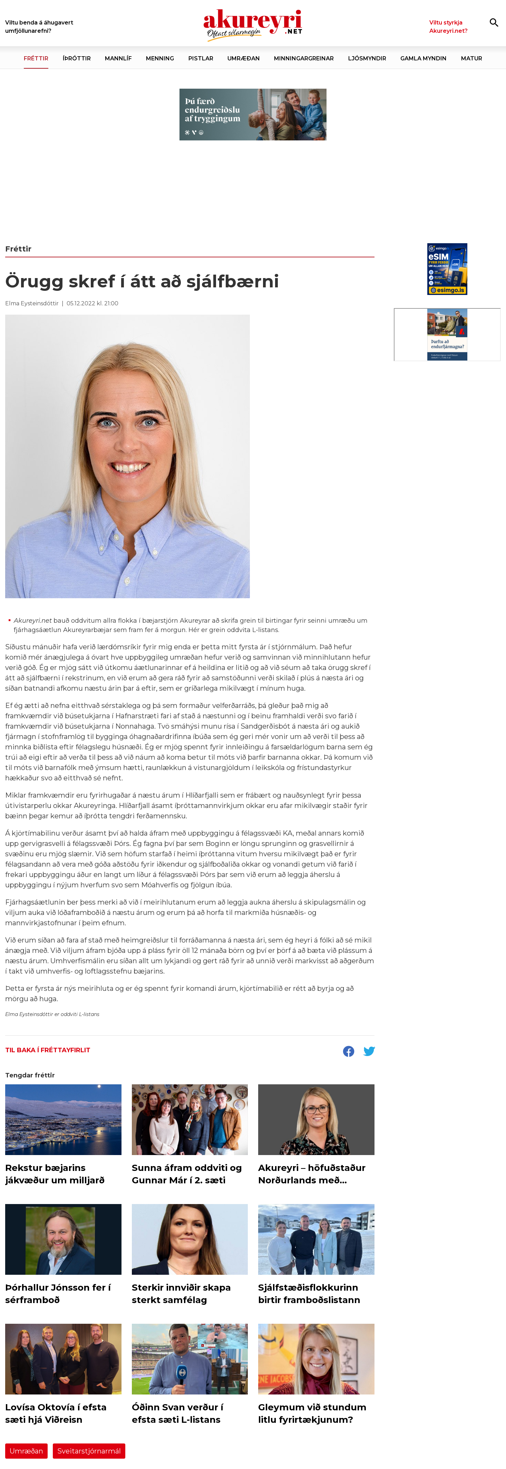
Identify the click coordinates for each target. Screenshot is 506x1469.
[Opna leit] (494, 22)
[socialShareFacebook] (348, 1052)
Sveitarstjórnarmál (89, 1451)
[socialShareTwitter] (368, 1052)
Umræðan (26, 1451)
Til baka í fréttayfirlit (47, 1050)
